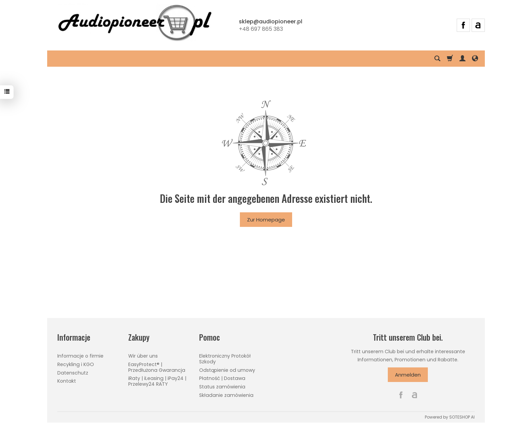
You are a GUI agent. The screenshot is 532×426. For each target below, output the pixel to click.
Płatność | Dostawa (222, 378)
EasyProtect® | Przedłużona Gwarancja (156, 367)
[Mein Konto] (462, 58)
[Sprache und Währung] (475, 58)
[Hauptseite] (134, 24)
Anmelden (408, 374)
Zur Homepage (266, 219)
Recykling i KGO (75, 364)
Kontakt (66, 381)
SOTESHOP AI (462, 417)
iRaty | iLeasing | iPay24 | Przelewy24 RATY (157, 381)
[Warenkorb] (449, 58)
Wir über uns (143, 356)
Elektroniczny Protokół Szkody (225, 359)
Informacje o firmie (80, 356)
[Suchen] (437, 58)
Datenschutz (72, 372)
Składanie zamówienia (226, 395)
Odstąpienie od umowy (227, 370)
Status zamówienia (222, 386)
